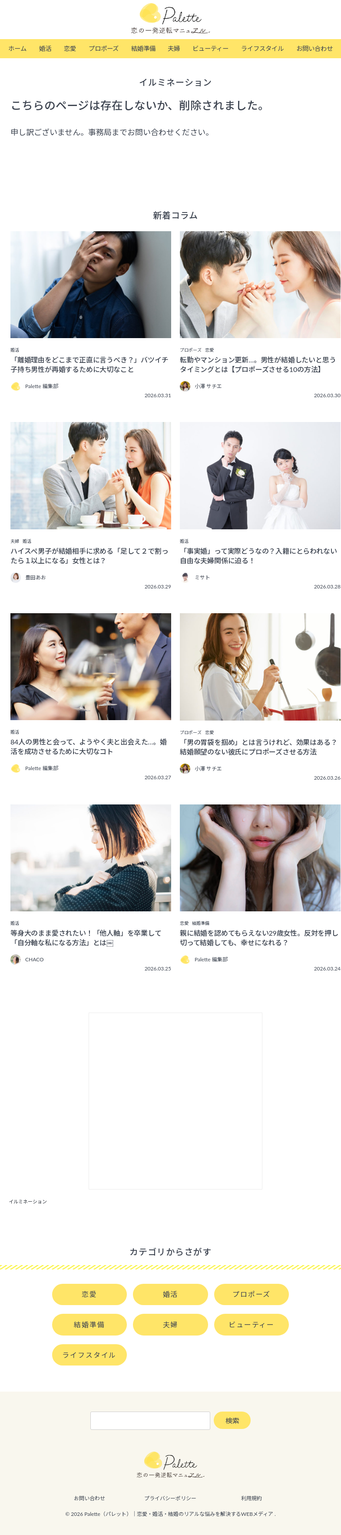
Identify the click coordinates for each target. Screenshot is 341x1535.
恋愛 (70, 48)
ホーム (17, 48)
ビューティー (210, 48)
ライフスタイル (262, 48)
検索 (232, 1420)
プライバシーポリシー (170, 1498)
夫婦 (174, 48)
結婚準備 (143, 48)
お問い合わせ (314, 48)
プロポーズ (104, 48)
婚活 (45, 48)
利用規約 (251, 1498)
